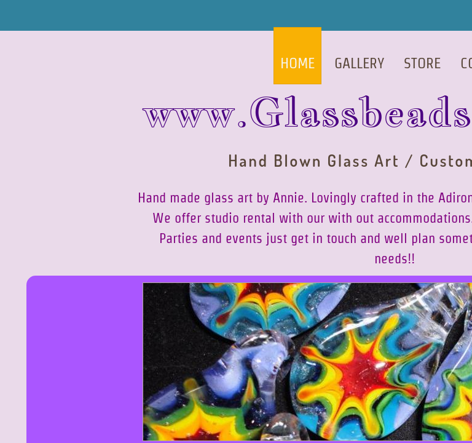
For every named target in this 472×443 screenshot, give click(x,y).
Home (297, 63)
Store (422, 63)
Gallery (359, 63)
